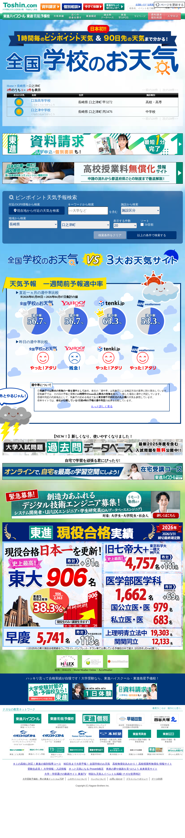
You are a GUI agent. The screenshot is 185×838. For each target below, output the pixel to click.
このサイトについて (77, 779)
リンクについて (98, 779)
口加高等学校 (41, 100)
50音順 (149, 224)
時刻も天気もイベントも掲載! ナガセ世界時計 (115, 773)
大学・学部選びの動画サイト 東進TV (65, 773)
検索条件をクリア (109, 235)
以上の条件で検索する (151, 235)
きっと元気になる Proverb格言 (86, 768)
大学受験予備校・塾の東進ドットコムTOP (43, 779)
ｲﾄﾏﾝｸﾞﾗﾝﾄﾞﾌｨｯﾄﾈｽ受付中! (24, 745)
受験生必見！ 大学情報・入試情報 (47, 768)
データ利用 (157, 779)
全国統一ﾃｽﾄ (141, 4)
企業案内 (151, 4)
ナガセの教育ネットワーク (19, 709)
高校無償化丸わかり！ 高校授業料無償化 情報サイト (142, 763)
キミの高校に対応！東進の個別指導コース (37, 763)
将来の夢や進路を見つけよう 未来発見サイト (131, 768)
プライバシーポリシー (137, 779)
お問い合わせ (116, 779)
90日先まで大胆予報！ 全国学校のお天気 (87, 763)
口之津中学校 (41, 110)
